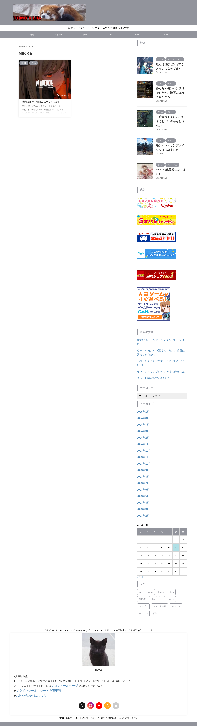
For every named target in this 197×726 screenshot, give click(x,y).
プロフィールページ (62, 668)
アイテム (58, 34)
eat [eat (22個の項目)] (140, 575)
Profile (91, 709)
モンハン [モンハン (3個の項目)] (143, 597)
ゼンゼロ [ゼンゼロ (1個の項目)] (143, 589)
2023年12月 (143, 434)
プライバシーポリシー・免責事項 (35, 673)
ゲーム (138, 34)
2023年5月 (142, 479)
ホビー (165, 34)
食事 (85, 34)
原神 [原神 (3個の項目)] (155, 597)
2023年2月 (142, 499)
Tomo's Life (99, 716)
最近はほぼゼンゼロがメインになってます (159, 327)
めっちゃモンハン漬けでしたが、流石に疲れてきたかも (161, 336)
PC (111, 34)
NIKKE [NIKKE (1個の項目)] (142, 582)
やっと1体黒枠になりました (170, 158)
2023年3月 (142, 492)
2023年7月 (142, 466)
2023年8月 (142, 460)
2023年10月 (143, 447)
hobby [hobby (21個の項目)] (161, 575)
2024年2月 (142, 421)
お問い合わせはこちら (28, 677)
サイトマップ (103, 709)
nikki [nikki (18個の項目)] (153, 582)
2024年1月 (142, 427)
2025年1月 (142, 395)
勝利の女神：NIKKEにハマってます (41, 101)
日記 (32, 34)
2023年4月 (142, 486)
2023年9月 (142, 453)
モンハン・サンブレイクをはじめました (158, 355)
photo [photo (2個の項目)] (171, 582)
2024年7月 (142, 408)
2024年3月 (142, 414)
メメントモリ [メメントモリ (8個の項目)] (159, 589)
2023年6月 (142, 473)
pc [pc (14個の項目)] (162, 582)
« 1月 (140, 560)
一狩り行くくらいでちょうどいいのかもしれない (161, 346)
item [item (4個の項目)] (172, 575)
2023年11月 (143, 440)
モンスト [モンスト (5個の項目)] (176, 589)
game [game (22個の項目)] (150, 575)
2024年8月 (142, 401)
